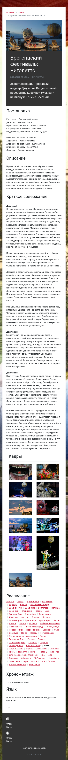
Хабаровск (26, 658)
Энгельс (52, 661)
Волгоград (43, 608)
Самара (41, 639)
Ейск (47, 611)
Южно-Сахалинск (17, 664)
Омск (56, 630)
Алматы (10, 601)
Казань (46, 617)
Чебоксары (39, 658)
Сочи (46, 645)
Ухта (50, 655)
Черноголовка (30, 661)
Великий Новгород (39, 604)
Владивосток (15, 608)
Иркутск (35, 617)
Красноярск (44, 620)
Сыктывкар (41, 648)
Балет (9, 727)
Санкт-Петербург (17, 642)
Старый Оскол (16, 648)
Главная (10, 12)
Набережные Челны (50, 623)
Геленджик (26, 611)
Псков (43, 636)
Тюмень (43, 652)
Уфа (43, 655)
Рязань (31, 639)
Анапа (20, 601)
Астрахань (47, 601)
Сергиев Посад (33, 645)
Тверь (12, 652)
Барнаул (13, 604)
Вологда (56, 608)
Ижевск (24, 617)
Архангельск (33, 601)
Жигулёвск (30, 614)
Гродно (38, 611)
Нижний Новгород (34, 626)
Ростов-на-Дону (16, 639)
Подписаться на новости (34, 748)
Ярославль (34, 664)
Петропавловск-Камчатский (23, 636)
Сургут (29, 648)
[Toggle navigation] (7, 4)
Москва (33, 623)
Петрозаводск (47, 633)
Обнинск (47, 630)
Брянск (23, 604)
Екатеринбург (15, 614)
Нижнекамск (15, 626)
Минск (23, 623)
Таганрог (54, 648)
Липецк (12, 623)
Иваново (13, 617)
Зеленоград (45, 614)
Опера (21, 12)
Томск (33, 652)
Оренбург (13, 633)
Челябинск (54, 658)
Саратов (44, 642)
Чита (42, 661)
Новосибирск (32, 630)
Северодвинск (16, 645)
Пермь (33, 633)
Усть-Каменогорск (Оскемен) (23, 655)
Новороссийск (16, 630)
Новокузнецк (52, 626)
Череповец (14, 661)
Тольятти (22, 652)
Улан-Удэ (54, 652)
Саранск (33, 642)
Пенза (24, 633)
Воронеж (13, 611)
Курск (56, 620)
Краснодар (30, 620)
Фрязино (13, 658)
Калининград (15, 620)
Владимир (30, 608)
